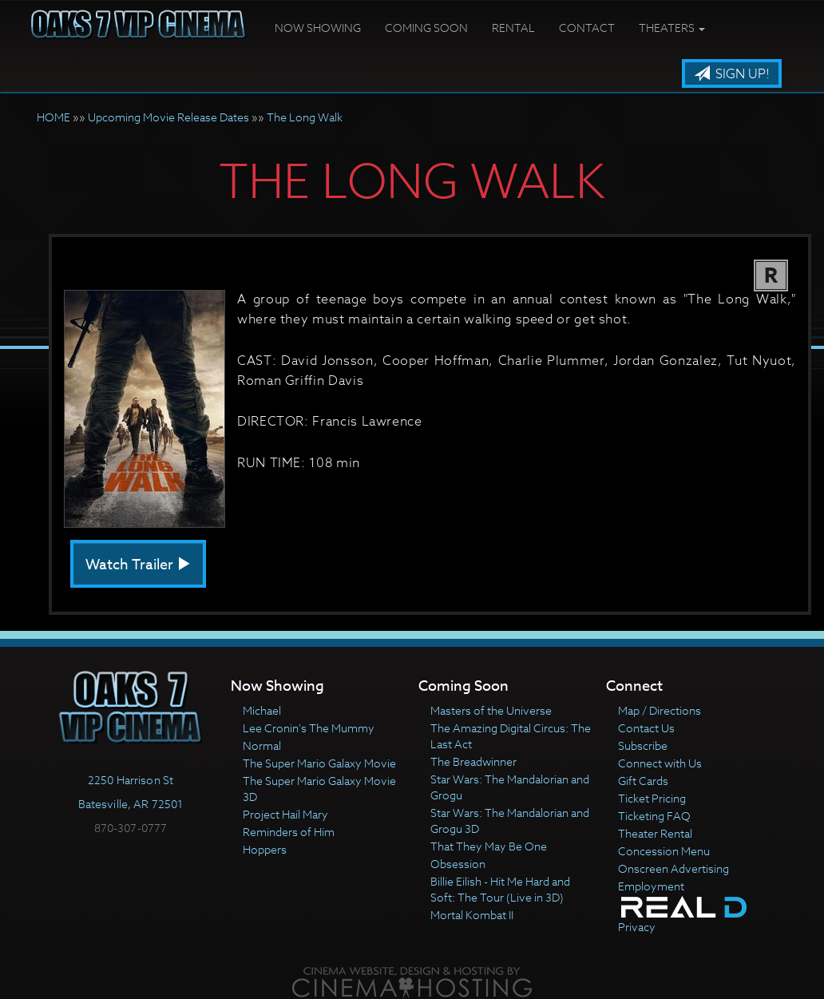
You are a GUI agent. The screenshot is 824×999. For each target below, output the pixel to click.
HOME (53, 117)
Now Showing (318, 27)
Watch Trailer (138, 565)
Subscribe (643, 745)
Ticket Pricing (652, 798)
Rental (513, 27)
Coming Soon (426, 27)
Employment (651, 886)
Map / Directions (659, 710)
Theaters (672, 27)
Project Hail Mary (285, 814)
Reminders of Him (289, 831)
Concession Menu (664, 850)
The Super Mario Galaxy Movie (319, 763)
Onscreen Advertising (673, 868)
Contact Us (646, 727)
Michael (262, 710)
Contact (587, 27)
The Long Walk (305, 117)
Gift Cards (643, 780)
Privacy (637, 926)
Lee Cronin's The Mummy (308, 727)
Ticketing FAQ (654, 815)
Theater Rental (655, 833)
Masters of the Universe (491, 710)
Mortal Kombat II (471, 914)
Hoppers (265, 849)
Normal (262, 745)
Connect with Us (660, 763)
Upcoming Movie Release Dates (168, 117)
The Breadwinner (473, 761)
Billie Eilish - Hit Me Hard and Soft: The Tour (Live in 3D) (500, 889)
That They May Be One (488, 846)
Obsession (457, 863)
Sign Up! (732, 74)
